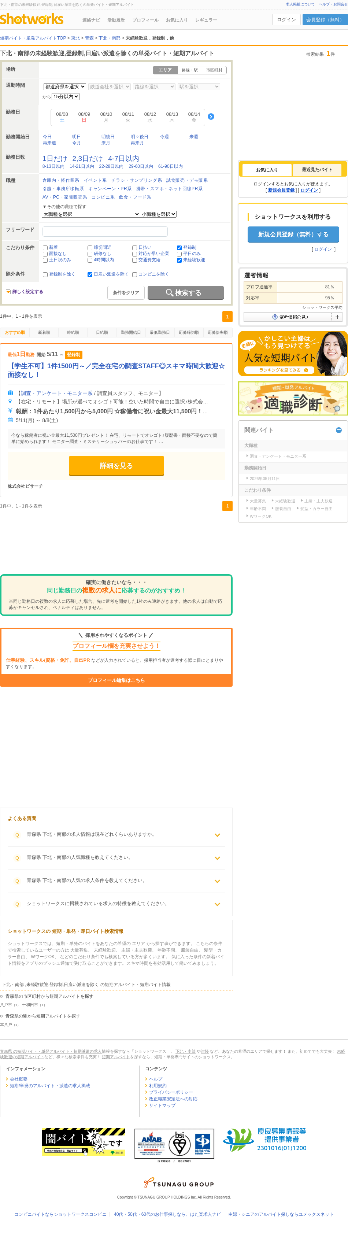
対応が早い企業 (153, 253)
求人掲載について (300, 4)
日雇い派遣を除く (111, 274)
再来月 (137, 142)
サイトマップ (162, 1105)
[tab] (267, 170)
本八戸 (6, 1024)
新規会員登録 (281, 190)
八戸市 (6, 1005)
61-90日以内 (170, 166)
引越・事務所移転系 (63, 188)
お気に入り (177, 20)
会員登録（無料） (325, 19)
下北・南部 (185, 1051)
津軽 (205, 1051)
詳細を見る (116, 465)
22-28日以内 (111, 166)
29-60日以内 (141, 166)
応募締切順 (189, 332)
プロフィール (145, 20)
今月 (76, 142)
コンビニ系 (103, 197)
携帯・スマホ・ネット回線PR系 (169, 188)
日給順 (102, 332)
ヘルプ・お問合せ (333, 4)
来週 (193, 136)
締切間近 (102, 247)
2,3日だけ (88, 158)
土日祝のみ (60, 259)
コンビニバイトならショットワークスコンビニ (60, 1214)
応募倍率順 (218, 332)
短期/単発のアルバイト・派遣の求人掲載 (50, 1085)
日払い (145, 247)
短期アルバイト (116, 1057)
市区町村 (214, 70)
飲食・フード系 (135, 197)
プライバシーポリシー (171, 1092)
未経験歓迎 (194, 259)
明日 (76, 136)
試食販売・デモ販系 (187, 180)
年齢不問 (258, 508)
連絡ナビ (91, 20)
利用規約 (158, 1085)
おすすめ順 (15, 332)
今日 (47, 136)
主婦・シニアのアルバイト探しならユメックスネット (281, 1214)
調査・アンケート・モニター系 (57, 393)
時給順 (73, 332)
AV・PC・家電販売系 (64, 197)
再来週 (49, 142)
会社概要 (18, 1079)
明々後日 (139, 136)
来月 (105, 142)
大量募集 (258, 501)
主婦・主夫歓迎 (318, 501)
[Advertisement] (116, 544)
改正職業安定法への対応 (173, 1098)
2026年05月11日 (265, 478)
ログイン (286, 19)
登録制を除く (62, 274)
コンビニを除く (153, 274)
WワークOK (260, 516)
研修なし (102, 253)
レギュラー (206, 20)
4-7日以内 (123, 158)
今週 (164, 136)
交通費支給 (149, 259)
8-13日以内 (53, 166)
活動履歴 (116, 20)
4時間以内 (104, 259)
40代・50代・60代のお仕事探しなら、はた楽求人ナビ (167, 1214)
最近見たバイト (317, 169)
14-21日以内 (82, 166)
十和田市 (30, 1005)
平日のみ (192, 253)
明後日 (108, 136)
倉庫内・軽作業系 (60, 180)
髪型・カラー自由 (316, 508)
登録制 (189, 247)
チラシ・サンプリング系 (136, 180)
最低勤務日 (160, 332)
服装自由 (283, 508)
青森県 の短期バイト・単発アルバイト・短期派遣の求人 (51, 1051)
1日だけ (54, 158)
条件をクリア (126, 292)
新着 (53, 247)
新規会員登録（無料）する (293, 234)
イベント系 (95, 180)
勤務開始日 (131, 332)
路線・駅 (190, 70)
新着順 (44, 332)
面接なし (58, 253)
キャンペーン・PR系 (110, 188)
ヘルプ (155, 1079)
